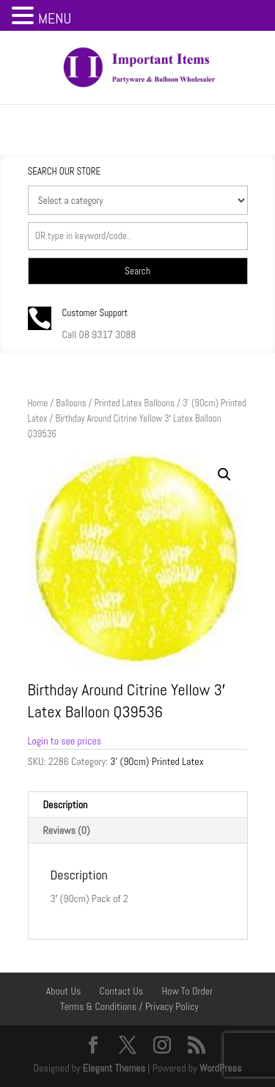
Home (38, 403)
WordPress (220, 1068)
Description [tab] (65, 804)
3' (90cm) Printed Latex (156, 761)
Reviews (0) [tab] (66, 830)
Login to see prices (65, 740)
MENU (54, 18)
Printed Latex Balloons (134, 403)
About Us (63, 991)
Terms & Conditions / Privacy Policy (129, 1006)
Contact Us (122, 991)
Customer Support (95, 313)
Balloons (71, 403)
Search (137, 271)
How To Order (187, 991)
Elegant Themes (114, 1068)
